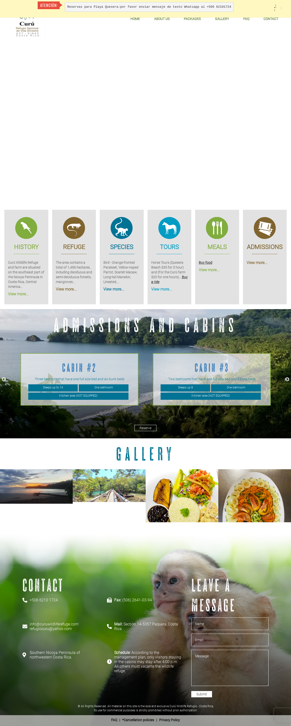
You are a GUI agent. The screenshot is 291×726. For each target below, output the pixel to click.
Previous (3, 379)
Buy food (205, 263)
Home (135, 19)
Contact (270, 19)
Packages (192, 19)
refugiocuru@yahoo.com (51, 628)
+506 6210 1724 (44, 600)
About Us (162, 19)
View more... (18, 294)
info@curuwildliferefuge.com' (54, 624)
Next (287, 379)
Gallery (222, 19)
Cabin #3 (212, 367)
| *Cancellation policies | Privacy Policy (145, 720)
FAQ (246, 19)
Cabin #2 (79, 367)
